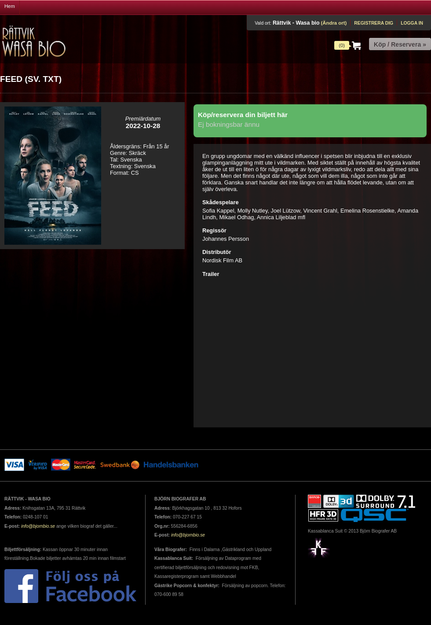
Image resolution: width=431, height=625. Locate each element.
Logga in (412, 23)
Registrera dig (373, 23)
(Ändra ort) (334, 23)
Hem (9, 6)
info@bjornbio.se (38, 526)
